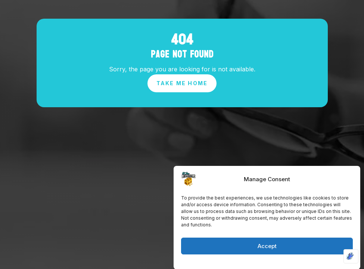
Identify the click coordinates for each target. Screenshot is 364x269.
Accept (267, 247)
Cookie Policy (248, 262)
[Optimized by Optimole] (350, 256)
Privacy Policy (282, 262)
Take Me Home (182, 83)
